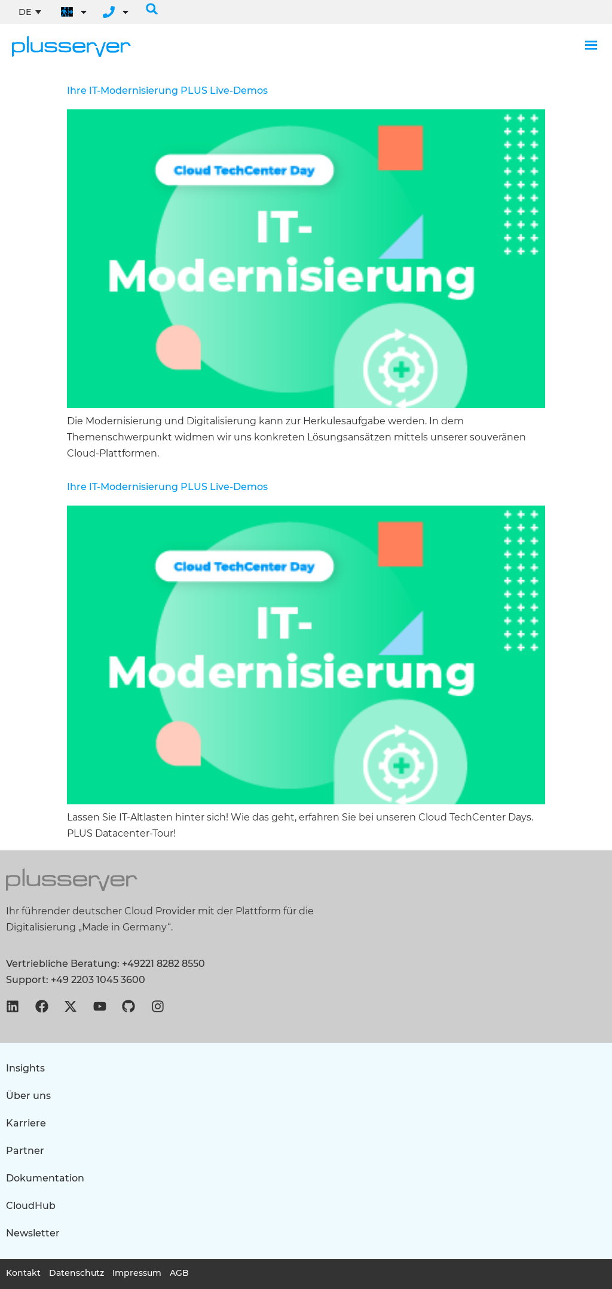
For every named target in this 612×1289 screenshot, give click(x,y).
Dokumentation (45, 1178)
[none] (30, 12)
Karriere (26, 1123)
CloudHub (31, 1205)
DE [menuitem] (25, 12)
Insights (25, 1068)
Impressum (138, 1272)
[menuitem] (30, 12)
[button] (151, 9)
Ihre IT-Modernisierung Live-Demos (167, 90)
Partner (25, 1150)
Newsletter (33, 1233)
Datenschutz (77, 1272)
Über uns (28, 1095)
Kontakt (23, 1272)
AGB (181, 1272)
